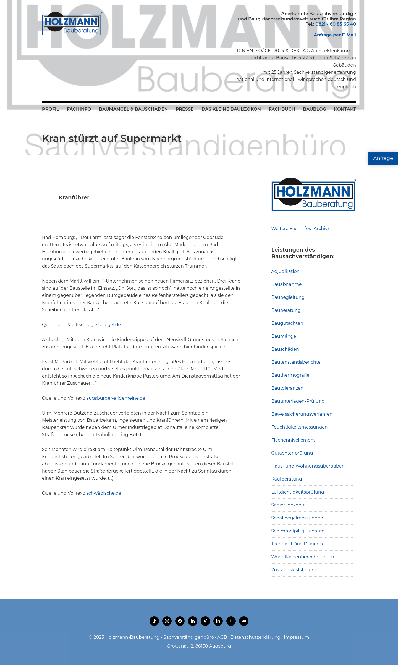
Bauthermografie (290, 375)
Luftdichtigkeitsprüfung (297, 492)
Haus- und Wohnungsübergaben (308, 466)
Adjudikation (285, 271)
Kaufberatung (286, 479)
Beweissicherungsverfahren (301, 414)
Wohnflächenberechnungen (302, 557)
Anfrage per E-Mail (335, 35)
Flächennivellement (293, 440)
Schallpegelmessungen (297, 518)
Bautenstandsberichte (296, 362)
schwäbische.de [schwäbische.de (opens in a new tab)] (103, 493)
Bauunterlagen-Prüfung (298, 401)
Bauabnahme (286, 284)
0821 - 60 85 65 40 (336, 24)
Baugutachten (287, 323)
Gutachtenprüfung (292, 453)
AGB (222, 637)
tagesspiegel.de (103, 324)
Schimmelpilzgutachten (297, 531)
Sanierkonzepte (288, 505)
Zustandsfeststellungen (297, 569)
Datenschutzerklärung (255, 637)
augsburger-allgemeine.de (115, 398)
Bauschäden (285, 349)
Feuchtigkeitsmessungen (299, 427)
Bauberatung (286, 310)
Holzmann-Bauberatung (72, 23)
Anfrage (383, 158)
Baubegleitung (288, 297)
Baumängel (284, 336)
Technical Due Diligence (298, 544)
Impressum (296, 637)
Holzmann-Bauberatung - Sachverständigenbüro (159, 637)
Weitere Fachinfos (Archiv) (300, 228)
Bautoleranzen (287, 388)
